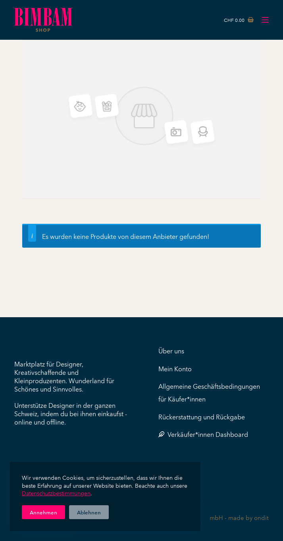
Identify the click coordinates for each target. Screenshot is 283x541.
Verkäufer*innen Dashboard (203, 434)
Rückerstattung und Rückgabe (201, 416)
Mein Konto (175, 368)
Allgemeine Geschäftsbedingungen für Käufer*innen (209, 392)
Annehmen (43, 512)
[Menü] (265, 19)
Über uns (171, 350)
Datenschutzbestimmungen (56, 493)
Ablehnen (89, 512)
